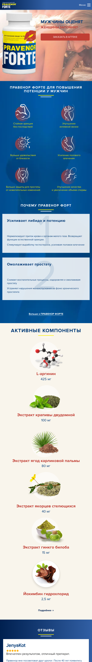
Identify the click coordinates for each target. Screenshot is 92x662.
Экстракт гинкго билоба (46, 547)
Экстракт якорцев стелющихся (46, 506)
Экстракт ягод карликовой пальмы (46, 460)
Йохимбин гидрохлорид (46, 593)
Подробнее (46, 610)
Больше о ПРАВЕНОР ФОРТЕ (46, 313)
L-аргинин (46, 373)
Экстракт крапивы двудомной (46, 414)
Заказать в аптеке (65, 37)
